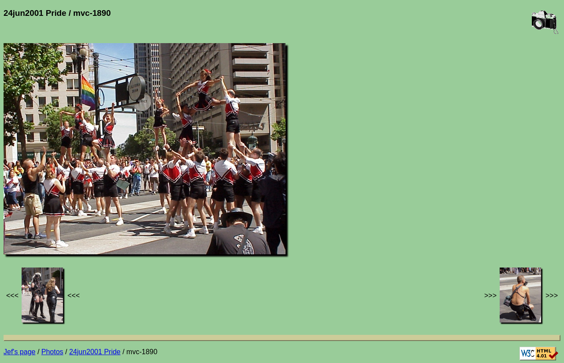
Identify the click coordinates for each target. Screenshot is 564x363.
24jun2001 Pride (95, 352)
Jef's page (19, 352)
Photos (52, 352)
